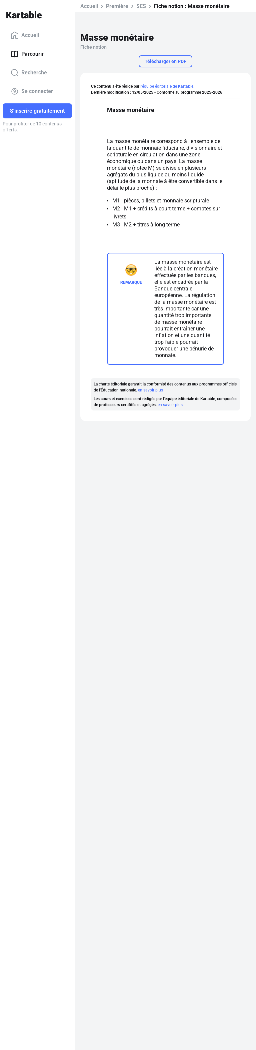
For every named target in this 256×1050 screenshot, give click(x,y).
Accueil (25, 35)
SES (141, 6)
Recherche (29, 73)
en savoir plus (150, 390)
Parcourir (27, 54)
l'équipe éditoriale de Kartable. (167, 86)
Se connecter (32, 91)
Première (117, 6)
